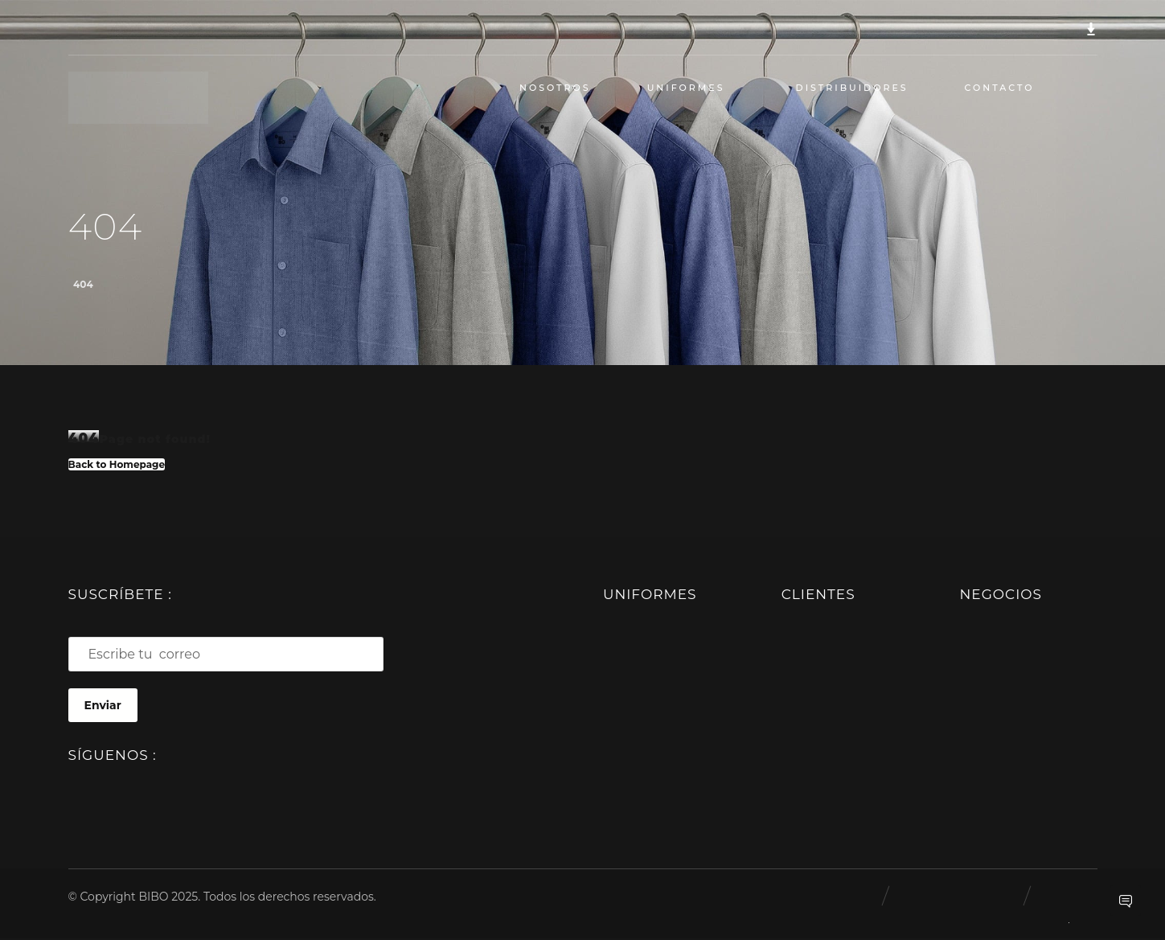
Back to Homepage (117, 464)
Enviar (102, 707)
